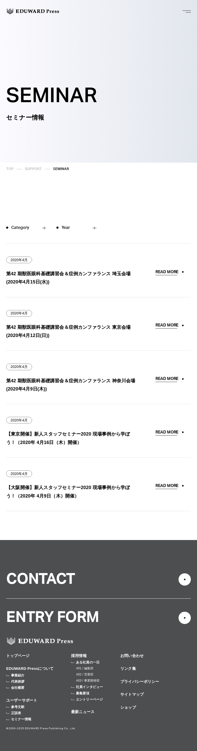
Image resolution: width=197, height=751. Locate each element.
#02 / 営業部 (84, 674)
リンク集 (128, 668)
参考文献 (15, 707)
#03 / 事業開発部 (88, 680)
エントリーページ (87, 699)
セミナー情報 (18, 719)
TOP (10, 169)
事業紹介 (15, 675)
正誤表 (13, 713)
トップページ (17, 655)
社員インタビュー (87, 687)
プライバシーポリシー (139, 681)
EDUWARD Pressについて (30, 668)
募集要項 (80, 693)
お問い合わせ (132, 655)
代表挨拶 (15, 681)
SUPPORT (33, 169)
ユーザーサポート (21, 700)
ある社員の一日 (85, 662)
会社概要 (15, 688)
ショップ (128, 707)
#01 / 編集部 (84, 668)
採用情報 (79, 655)
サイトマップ (132, 694)
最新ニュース (82, 712)
